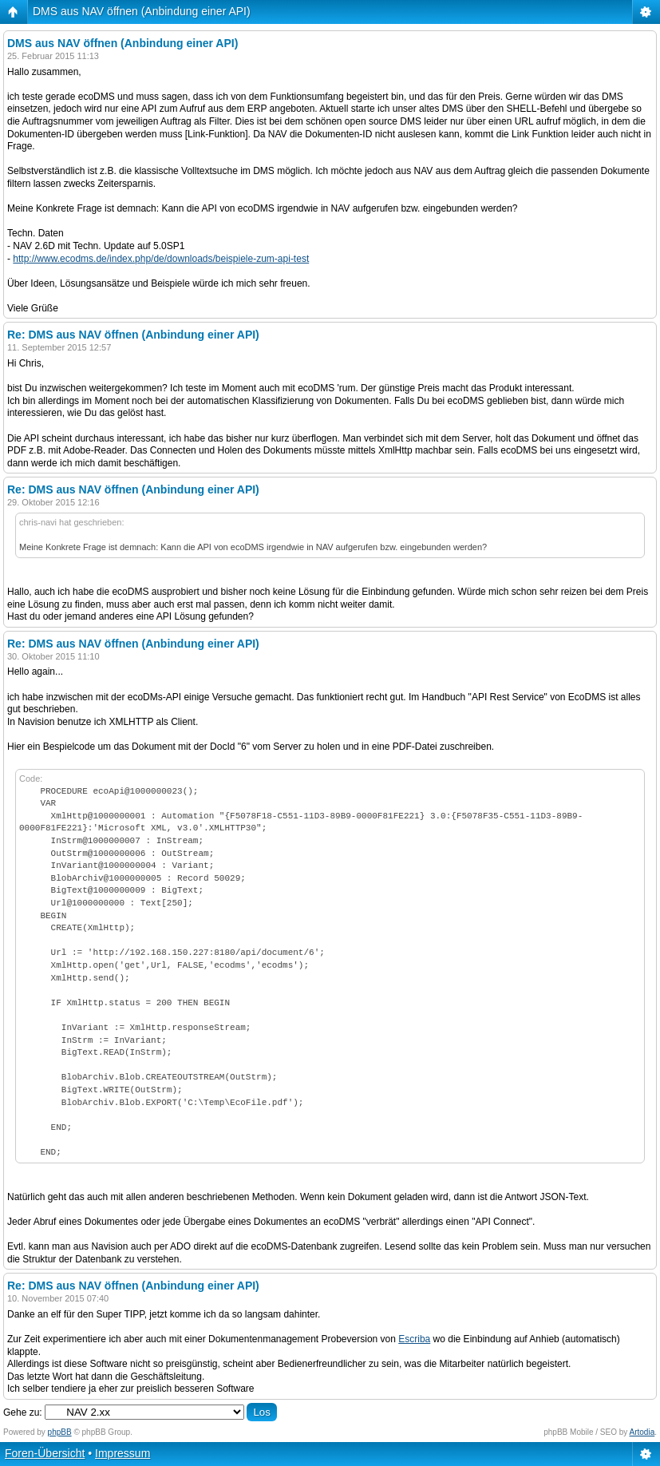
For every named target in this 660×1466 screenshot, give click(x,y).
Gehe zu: (22, 1412)
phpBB (60, 1432)
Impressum (122, 1453)
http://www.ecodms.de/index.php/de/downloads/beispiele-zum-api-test (161, 258)
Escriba (414, 1339)
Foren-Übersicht (45, 1453)
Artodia (642, 1432)
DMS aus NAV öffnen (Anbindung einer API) (142, 11)
